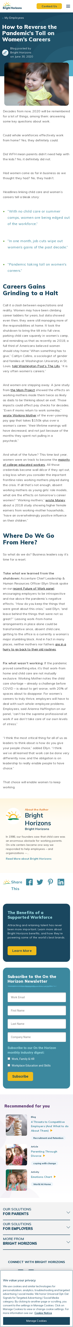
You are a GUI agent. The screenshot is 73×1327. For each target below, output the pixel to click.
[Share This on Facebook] (27, 885)
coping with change (44, 1163)
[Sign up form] (37, 1036)
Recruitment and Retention (48, 1138)
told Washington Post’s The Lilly (36, 366)
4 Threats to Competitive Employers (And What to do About (50, 1126)
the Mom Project (23, 390)
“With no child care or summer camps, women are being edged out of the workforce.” (39, 217)
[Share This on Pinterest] (48, 885)
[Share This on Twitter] (38, 885)
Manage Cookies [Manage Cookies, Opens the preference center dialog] (36, 1320)
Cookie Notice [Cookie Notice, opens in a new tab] (43, 1313)
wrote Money (55, 500)
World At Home (42, 1184)
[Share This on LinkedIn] (59, 885)
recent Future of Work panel (33, 588)
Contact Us (49, 6)
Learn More (22, 950)
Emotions (43, 1177)
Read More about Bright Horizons (28, 858)
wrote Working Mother (19, 415)
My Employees (14, 17)
